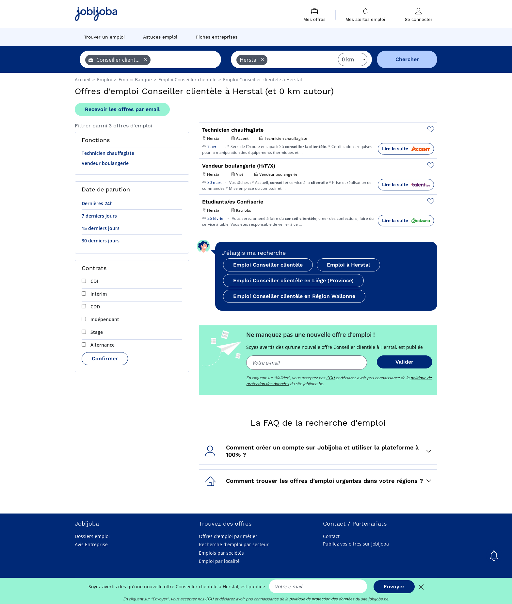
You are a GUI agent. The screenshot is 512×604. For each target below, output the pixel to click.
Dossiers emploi (92, 536)
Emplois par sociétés (221, 553)
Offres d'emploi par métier (228, 536)
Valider (404, 362)
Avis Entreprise (91, 544)
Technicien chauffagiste (108, 153)
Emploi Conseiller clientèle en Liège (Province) (293, 280)
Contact (331, 536)
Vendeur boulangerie (105, 163)
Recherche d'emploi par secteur (234, 544)
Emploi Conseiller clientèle (268, 265)
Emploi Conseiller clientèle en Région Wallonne (294, 296)
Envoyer (394, 586)
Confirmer (105, 358)
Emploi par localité (219, 561)
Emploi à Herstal (348, 265)
